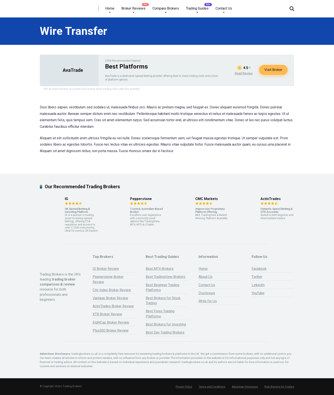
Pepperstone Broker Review (108, 279)
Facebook (259, 269)
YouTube (258, 293)
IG (66, 199)
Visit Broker (273, 70)
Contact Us (223, 8)
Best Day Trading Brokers (165, 332)
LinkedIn (258, 285)
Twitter (257, 277)
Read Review (244, 73)
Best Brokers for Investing (166, 324)
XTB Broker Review (107, 314)
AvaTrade (73, 70)
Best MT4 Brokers (160, 269)
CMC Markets (206, 199)
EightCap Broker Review (111, 322)
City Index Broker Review (112, 290)
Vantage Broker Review (110, 298)
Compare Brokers (165, 8)
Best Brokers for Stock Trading (163, 300)
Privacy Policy (184, 386)
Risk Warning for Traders (279, 386)
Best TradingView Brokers (165, 277)
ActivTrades (271, 199)
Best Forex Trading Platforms (160, 313)
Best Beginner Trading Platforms (162, 287)
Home (109, 8)
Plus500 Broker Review (111, 330)
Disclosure (207, 293)
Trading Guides (197, 8)
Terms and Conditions (212, 386)
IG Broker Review (106, 269)
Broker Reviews (133, 8)
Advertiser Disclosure (245, 386)
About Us (205, 277)
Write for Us (208, 301)
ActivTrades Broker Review (113, 306)
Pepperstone (141, 199)
